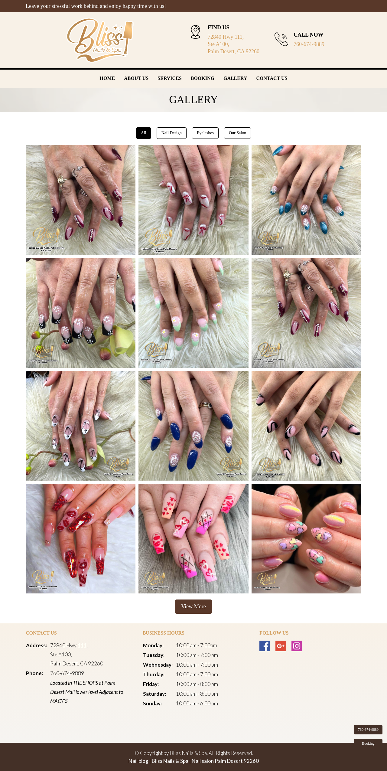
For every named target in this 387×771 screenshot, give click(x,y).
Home (107, 78)
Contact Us (272, 78)
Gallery (235, 78)
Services (169, 78)
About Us (136, 78)
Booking (202, 78)
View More (193, 606)
